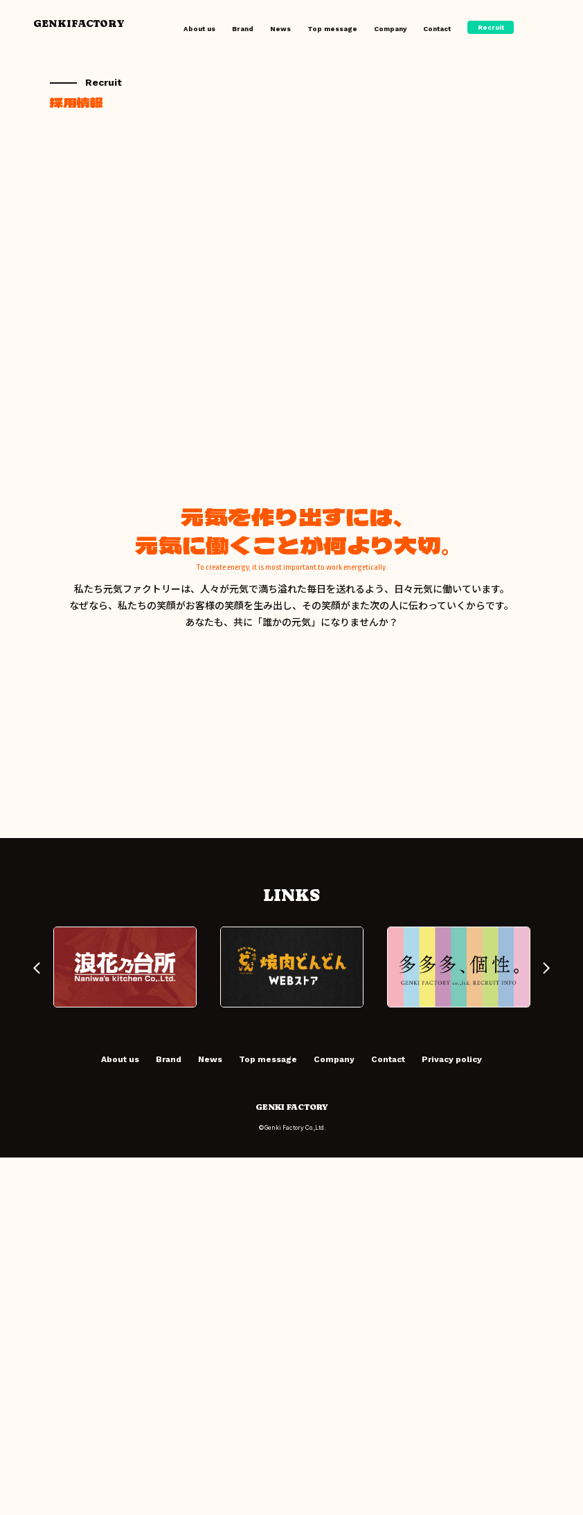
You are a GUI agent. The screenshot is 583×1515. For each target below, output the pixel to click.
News (280, 28)
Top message (332, 28)
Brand (242, 28)
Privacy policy (452, 1417)
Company (390, 28)
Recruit (491, 27)
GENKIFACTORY (79, 23)
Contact (437, 28)
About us (199, 28)
